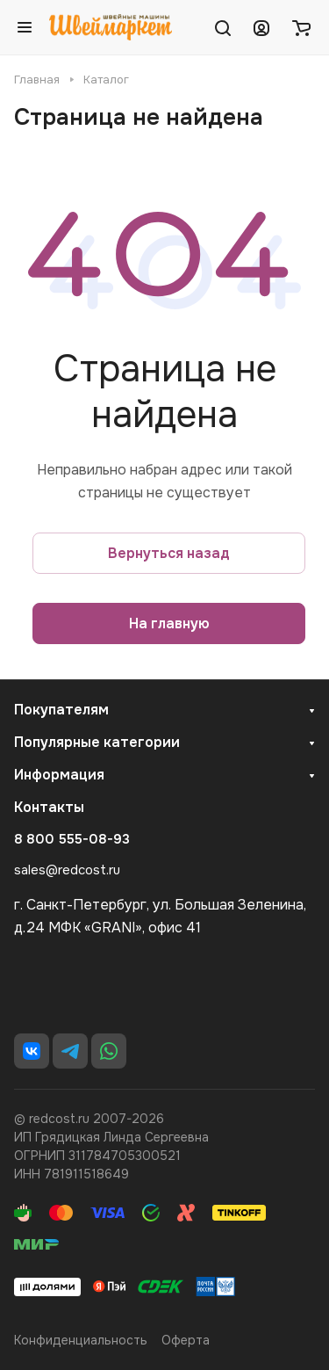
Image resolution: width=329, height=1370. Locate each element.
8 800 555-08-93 (72, 839)
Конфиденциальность (80, 1340)
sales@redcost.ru (67, 870)
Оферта (185, 1340)
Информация (59, 774)
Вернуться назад (169, 553)
